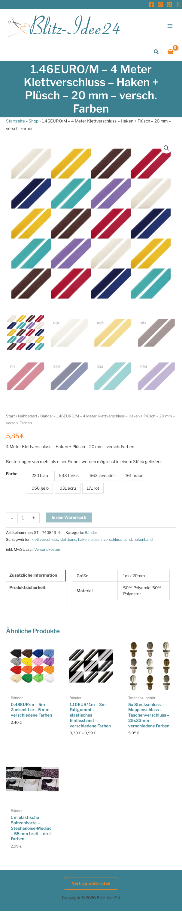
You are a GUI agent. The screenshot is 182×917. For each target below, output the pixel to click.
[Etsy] (178, 5)
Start (10, 416)
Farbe (11, 473)
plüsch (96, 539)
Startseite (15, 121)
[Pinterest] (169, 5)
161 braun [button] (134, 475)
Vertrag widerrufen (91, 883)
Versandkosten (47, 549)
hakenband (143, 539)
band (127, 539)
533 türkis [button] (69, 475)
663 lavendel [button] (101, 475)
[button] (156, 52)
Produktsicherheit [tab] (27, 587)
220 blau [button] (40, 475)
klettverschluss (45, 539)
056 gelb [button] (40, 488)
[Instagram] (160, 5)
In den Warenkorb (69, 517)
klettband (68, 539)
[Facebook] (151, 5)
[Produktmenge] (22, 518)
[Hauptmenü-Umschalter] (170, 26)
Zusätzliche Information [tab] (33, 575)
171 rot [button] (93, 488)
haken (83, 539)
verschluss (112, 539)
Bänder (46, 416)
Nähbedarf (27, 416)
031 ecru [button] (67, 488)
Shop (33, 121)
